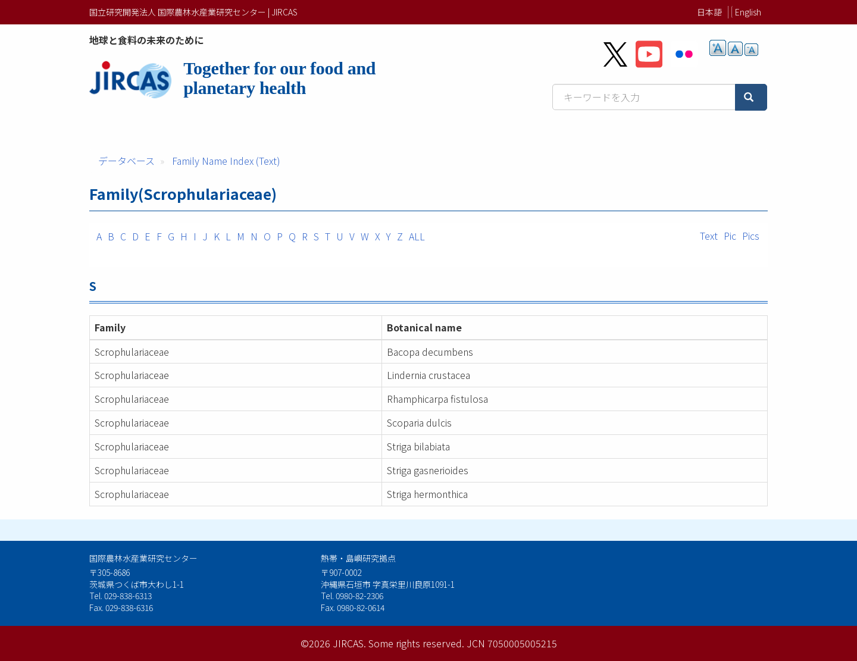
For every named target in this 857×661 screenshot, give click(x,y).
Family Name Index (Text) (226, 160)
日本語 (709, 12)
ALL (417, 236)
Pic (730, 235)
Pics (750, 235)
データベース (126, 160)
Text (709, 235)
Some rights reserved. (416, 643)
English (748, 12)
